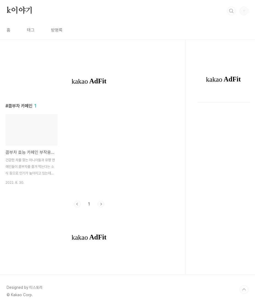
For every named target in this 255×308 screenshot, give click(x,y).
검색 (231, 11)
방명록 (57, 30)
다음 (101, 204)
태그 (31, 30)
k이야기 (20, 11)
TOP (244, 289)
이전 (77, 204)
